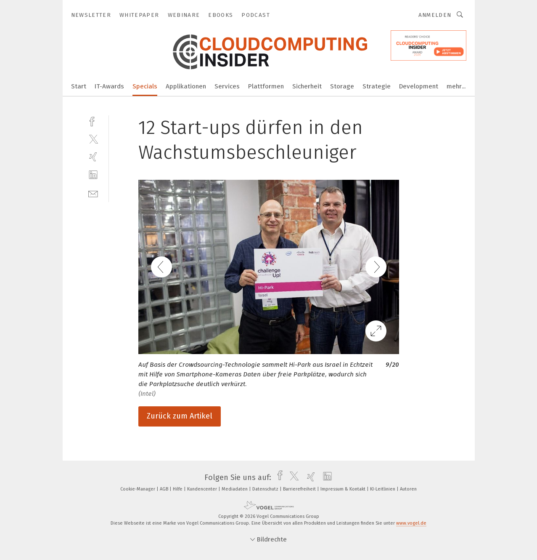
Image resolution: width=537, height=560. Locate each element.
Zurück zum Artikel (179, 416)
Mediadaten (235, 489)
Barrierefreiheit (300, 489)
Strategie (376, 86)
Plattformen (266, 86)
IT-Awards (109, 86)
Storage (342, 86)
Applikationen (186, 86)
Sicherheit (307, 86)
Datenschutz (266, 489)
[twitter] (93, 138)
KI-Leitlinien (383, 489)
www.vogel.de (411, 523)
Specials (144, 86)
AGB (164, 489)
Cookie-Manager (138, 489)
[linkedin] (93, 175)
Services (227, 86)
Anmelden (435, 15)
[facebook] (93, 120)
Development (418, 86)
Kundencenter (202, 489)
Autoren (408, 489)
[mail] (93, 193)
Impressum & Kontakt (343, 489)
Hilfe (178, 489)
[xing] (93, 157)
